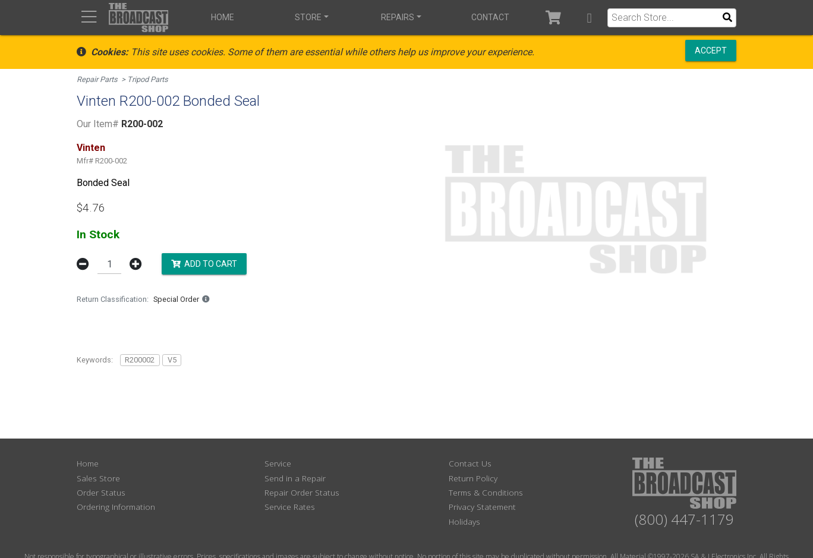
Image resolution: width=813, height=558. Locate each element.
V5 (172, 359)
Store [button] (308, 17)
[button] (589, 17)
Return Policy (473, 478)
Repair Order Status (301, 492)
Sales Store (98, 478)
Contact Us (470, 463)
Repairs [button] (397, 17)
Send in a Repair (295, 478)
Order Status (101, 492)
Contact (490, 17)
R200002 (140, 359)
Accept (711, 50)
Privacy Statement (482, 506)
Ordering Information (116, 506)
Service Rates (289, 506)
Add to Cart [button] (204, 263)
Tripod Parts (147, 79)
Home (222, 17)
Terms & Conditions (486, 492)
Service (277, 463)
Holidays (464, 521)
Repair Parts (97, 79)
